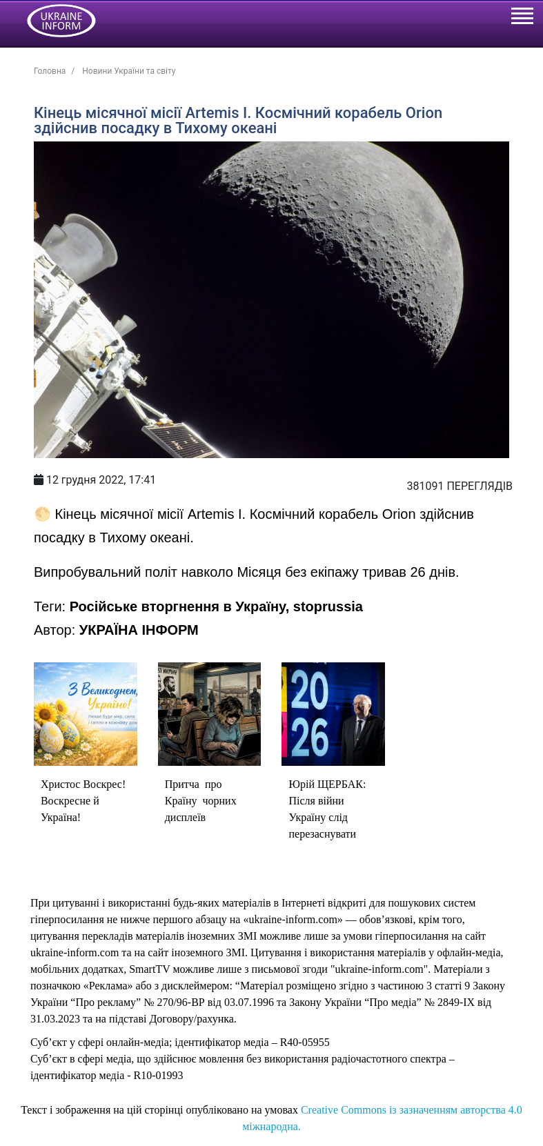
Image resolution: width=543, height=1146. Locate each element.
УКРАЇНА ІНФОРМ (139, 630)
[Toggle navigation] (522, 18)
